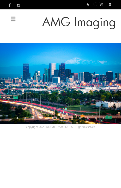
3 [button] (33, 118)
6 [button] (56, 118)
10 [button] (87, 118)
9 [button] (80, 118)
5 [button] (48, 118)
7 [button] (64, 118)
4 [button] (41, 118)
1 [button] (17, 118)
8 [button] (72, 118)
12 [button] (103, 118)
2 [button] (25, 118)
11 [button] (95, 118)
